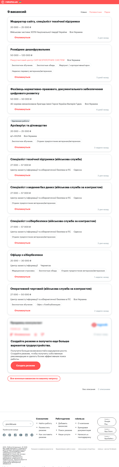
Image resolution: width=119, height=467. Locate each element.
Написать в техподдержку (84, 435)
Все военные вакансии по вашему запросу (34, 378)
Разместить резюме (44, 429)
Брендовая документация (84, 429)
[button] (106, 422)
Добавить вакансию (62, 424)
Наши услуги (64, 434)
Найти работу (45, 423)
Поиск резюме (65, 430)
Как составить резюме (45, 435)
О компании (83, 423)
